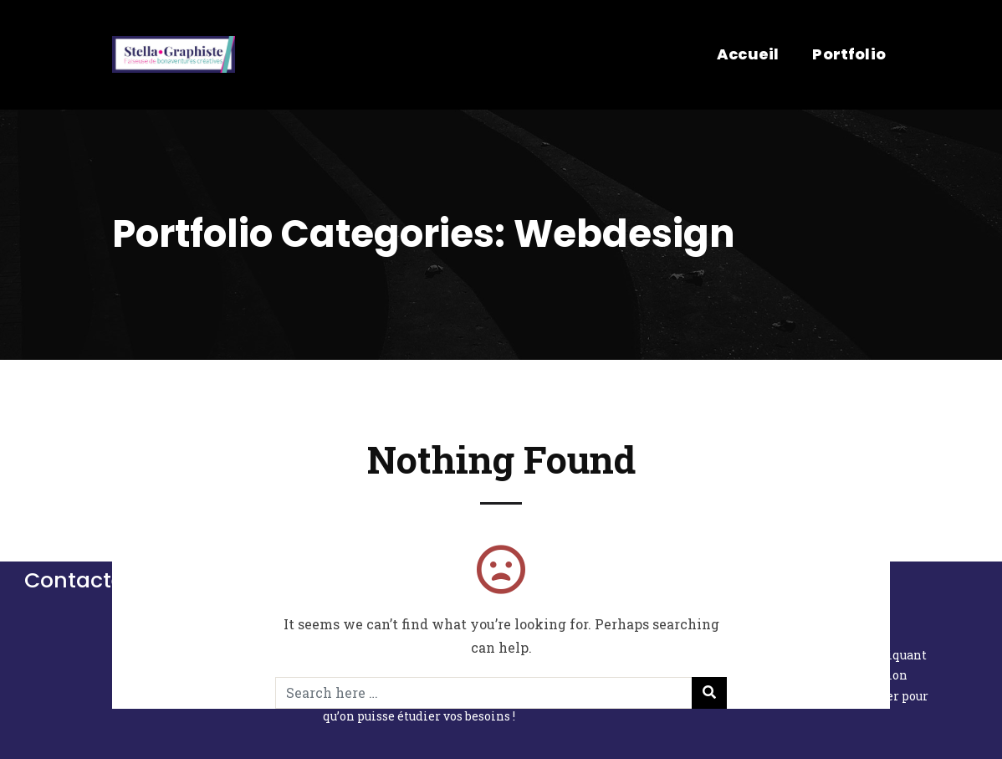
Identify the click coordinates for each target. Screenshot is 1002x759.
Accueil (748, 54)
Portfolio (849, 54)
